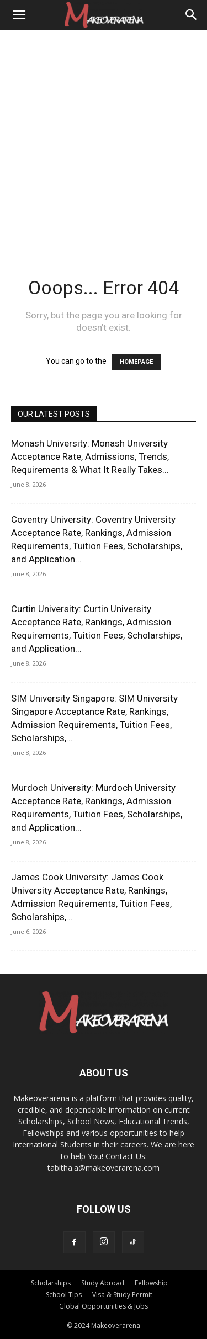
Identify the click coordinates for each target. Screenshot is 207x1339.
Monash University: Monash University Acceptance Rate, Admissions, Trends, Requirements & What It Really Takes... (90, 456)
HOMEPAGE (136, 361)
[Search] (191, 15)
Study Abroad (102, 1283)
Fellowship (151, 1283)
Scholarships (51, 1283)
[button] (18, 15)
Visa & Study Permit (122, 1294)
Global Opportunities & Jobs (103, 1306)
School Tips (64, 1294)
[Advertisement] (103, 138)
